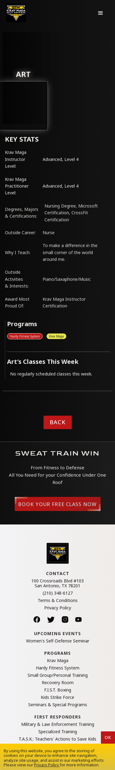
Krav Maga (56, 336)
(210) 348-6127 (58, 593)
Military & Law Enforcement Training (57, 724)
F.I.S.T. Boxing (57, 690)
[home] (16, 13)
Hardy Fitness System (25, 336)
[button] (100, 13)
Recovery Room (58, 682)
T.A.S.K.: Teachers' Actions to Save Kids (57, 739)
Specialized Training (57, 731)
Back (58, 422)
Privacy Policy (57, 607)
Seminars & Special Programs (57, 704)
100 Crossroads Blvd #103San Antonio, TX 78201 (57, 583)
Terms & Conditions (58, 600)
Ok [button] (108, 737)
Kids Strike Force (57, 697)
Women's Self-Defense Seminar (57, 640)
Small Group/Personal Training (58, 675)
